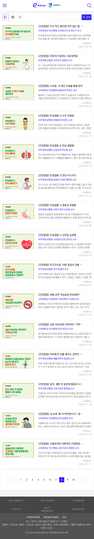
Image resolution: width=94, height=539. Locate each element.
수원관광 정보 (78, 509)
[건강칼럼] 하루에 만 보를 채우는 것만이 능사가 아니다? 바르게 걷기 (61, 354)
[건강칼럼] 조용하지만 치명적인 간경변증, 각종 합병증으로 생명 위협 (61, 443)
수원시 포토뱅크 (46, 500)
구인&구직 (16, 509)
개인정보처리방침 (51, 517)
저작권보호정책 (33, 517)
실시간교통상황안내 (47, 509)
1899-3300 (76, 524)
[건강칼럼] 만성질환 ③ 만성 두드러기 (57, 175)
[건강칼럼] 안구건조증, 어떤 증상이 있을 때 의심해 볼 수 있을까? (61, 265)
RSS (64, 517)
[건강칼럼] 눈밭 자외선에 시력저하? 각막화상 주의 (61, 324)
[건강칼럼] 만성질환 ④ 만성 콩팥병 (56, 145)
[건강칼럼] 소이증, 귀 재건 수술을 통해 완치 (60, 86)
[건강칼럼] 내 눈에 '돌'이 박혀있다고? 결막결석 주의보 (61, 414)
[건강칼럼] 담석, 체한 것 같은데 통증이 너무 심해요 (61, 384)
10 (73, 480)
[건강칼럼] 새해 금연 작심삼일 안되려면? (59, 294)
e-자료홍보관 (78, 500)
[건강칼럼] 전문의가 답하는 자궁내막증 (58, 56)
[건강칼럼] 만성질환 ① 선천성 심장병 (57, 235)
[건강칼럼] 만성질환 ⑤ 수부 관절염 (56, 115)
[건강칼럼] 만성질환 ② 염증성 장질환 (57, 205)
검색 (86, 17)
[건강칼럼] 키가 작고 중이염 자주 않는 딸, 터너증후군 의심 (61, 26)
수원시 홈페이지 (15, 500)
